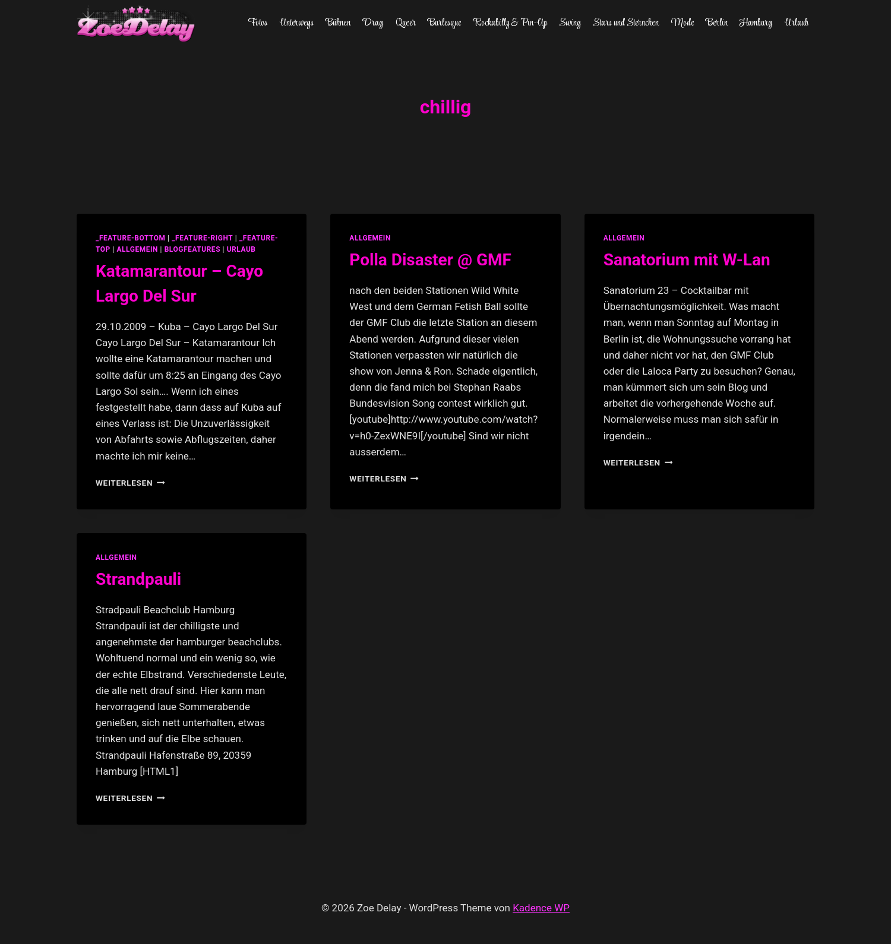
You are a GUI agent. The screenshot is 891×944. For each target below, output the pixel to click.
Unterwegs (297, 23)
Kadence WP (541, 908)
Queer (406, 23)
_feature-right (202, 238)
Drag (372, 23)
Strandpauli (138, 579)
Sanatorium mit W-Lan (687, 260)
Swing (570, 23)
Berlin (717, 23)
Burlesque (444, 23)
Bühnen (338, 23)
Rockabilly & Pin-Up (510, 23)
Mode (682, 23)
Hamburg (756, 23)
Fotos (257, 23)
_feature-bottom (131, 238)
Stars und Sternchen (626, 23)
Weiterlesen (130, 482)
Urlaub (796, 23)
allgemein (137, 249)
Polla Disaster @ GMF (430, 260)
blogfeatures (192, 249)
